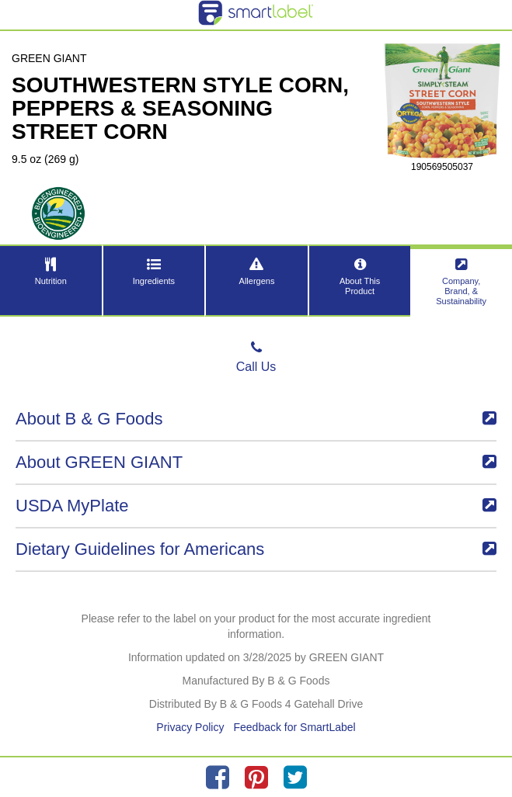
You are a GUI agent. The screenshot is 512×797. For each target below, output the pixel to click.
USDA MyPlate (256, 505)
